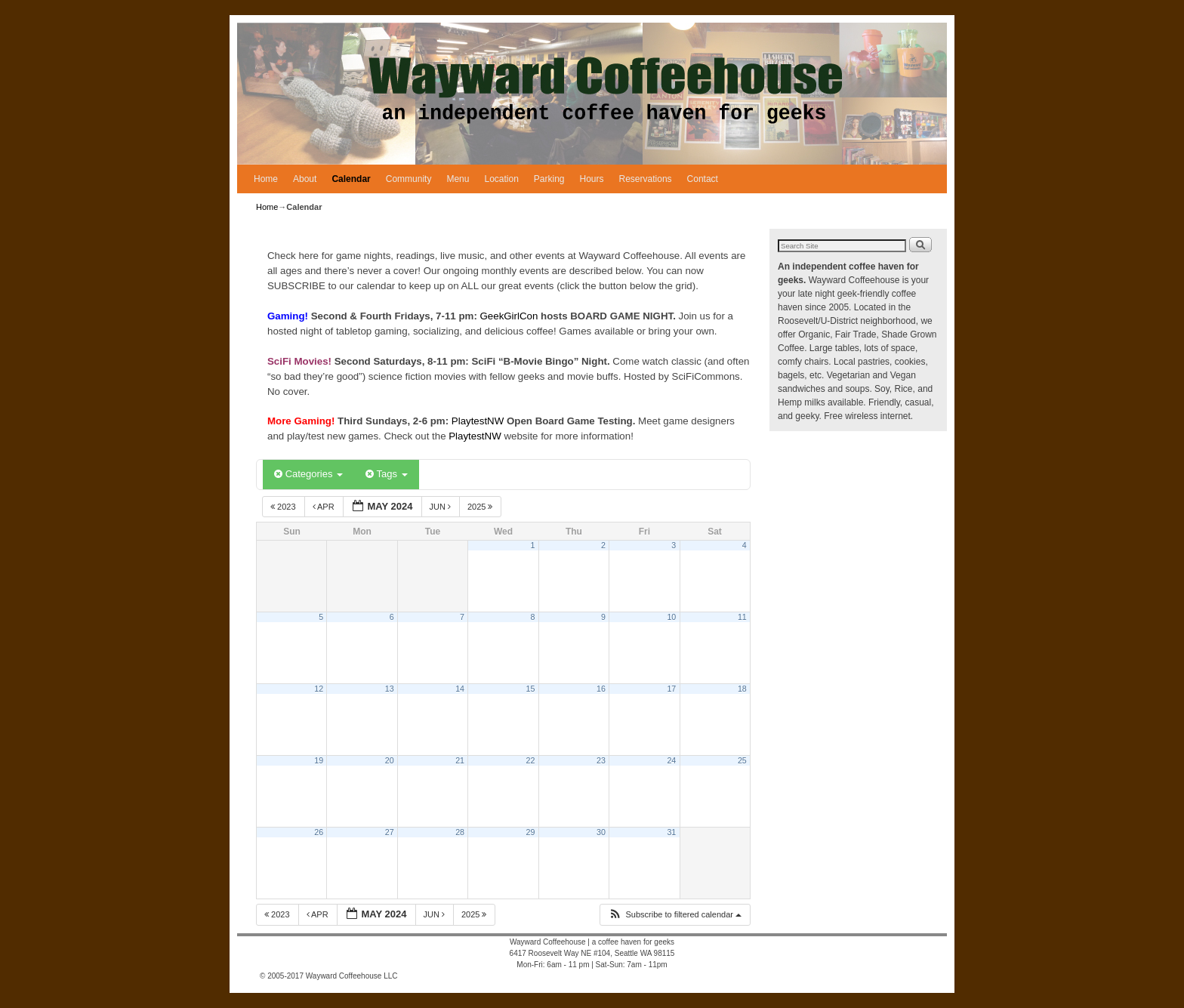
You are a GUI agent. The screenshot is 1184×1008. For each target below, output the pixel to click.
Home (266, 179)
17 (671, 688)
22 (530, 760)
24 (671, 760)
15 (530, 688)
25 (742, 760)
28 (459, 832)
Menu (457, 179)
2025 (481, 506)
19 (318, 760)
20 (389, 760)
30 (601, 832)
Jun (442, 506)
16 (601, 688)
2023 (284, 506)
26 (318, 832)
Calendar (350, 179)
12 (318, 688)
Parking (549, 179)
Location (501, 179)
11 (742, 616)
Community (409, 179)
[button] (674, 915)
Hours (592, 179)
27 (389, 832)
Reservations (645, 179)
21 (459, 760)
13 (389, 688)
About (304, 179)
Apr (325, 506)
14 (459, 688)
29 (530, 832)
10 (671, 616)
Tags (386, 473)
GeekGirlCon (510, 316)
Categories (308, 473)
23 (601, 760)
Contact (702, 179)
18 (742, 688)
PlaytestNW (479, 421)
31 (671, 832)
